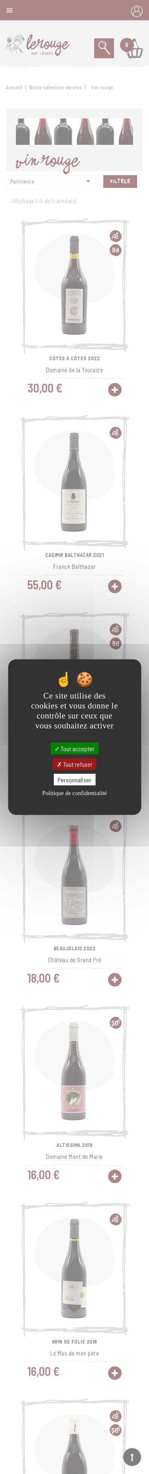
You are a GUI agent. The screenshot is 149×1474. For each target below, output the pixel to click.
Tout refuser (75, 764)
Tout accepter (74, 748)
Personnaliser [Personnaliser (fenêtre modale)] (74, 779)
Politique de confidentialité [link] (74, 793)
